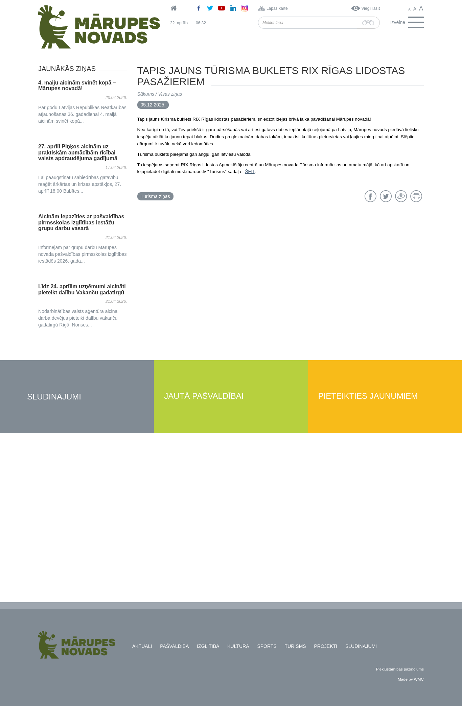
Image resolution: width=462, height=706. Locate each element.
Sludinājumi (54, 397)
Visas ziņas (170, 94)
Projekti (325, 646)
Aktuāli (142, 646)
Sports (266, 646)
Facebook (370, 196)
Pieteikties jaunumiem (368, 396)
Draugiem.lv (401, 196)
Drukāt (416, 196)
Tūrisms (295, 646)
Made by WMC (411, 679)
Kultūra (238, 646)
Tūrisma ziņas (155, 196)
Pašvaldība (174, 646)
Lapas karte (277, 8)
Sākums (146, 94)
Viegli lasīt (371, 8)
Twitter (386, 196)
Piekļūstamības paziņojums (400, 669)
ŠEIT (250, 171)
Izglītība (208, 646)
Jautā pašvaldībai (204, 396)
